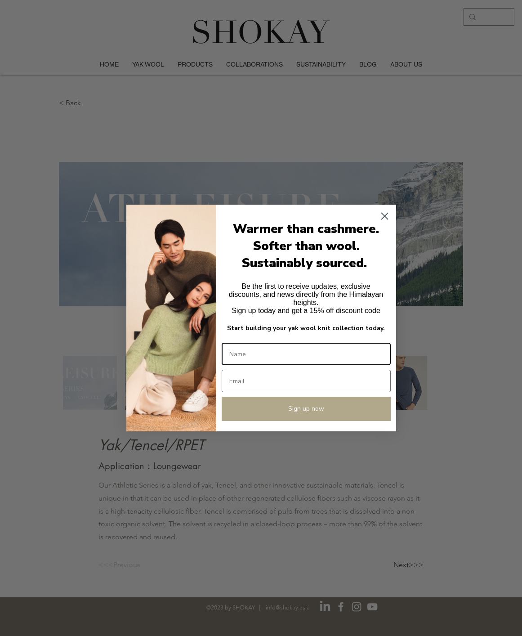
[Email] (306, 381)
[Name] (306, 354)
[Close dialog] (385, 216)
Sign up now (306, 408)
